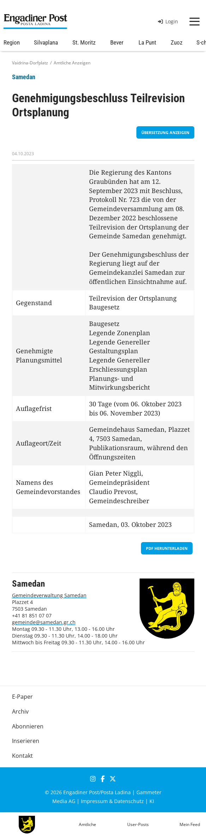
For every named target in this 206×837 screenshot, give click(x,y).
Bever (116, 42)
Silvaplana (46, 42)
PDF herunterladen (167, 548)
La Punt (147, 42)
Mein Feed (189, 824)
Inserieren (25, 741)
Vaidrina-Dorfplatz (30, 63)
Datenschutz (129, 801)
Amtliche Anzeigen (72, 63)
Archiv (20, 711)
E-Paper (22, 697)
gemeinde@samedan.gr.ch (44, 622)
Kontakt (22, 756)
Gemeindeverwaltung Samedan (49, 595)
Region (12, 42)
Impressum (94, 801)
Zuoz (176, 42)
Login (168, 21)
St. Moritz (83, 42)
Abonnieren (27, 726)
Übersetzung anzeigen (165, 132)
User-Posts (138, 824)
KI (151, 801)
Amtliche (87, 824)
